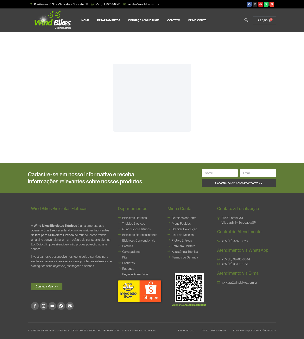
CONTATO (173, 20)
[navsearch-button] (246, 20)
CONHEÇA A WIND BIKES (144, 20)
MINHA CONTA (197, 20)
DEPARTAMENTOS (108, 20)
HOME (85, 20)
